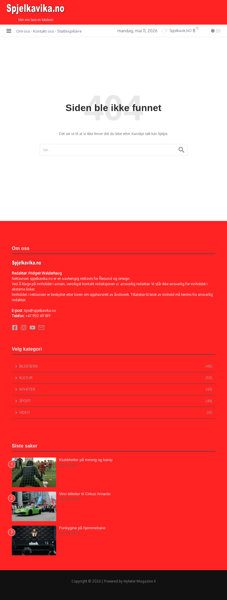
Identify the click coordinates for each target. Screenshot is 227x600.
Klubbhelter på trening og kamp (86, 460)
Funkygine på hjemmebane (82, 528)
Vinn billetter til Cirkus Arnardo (85, 494)
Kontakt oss (43, 30)
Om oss (23, 30)
